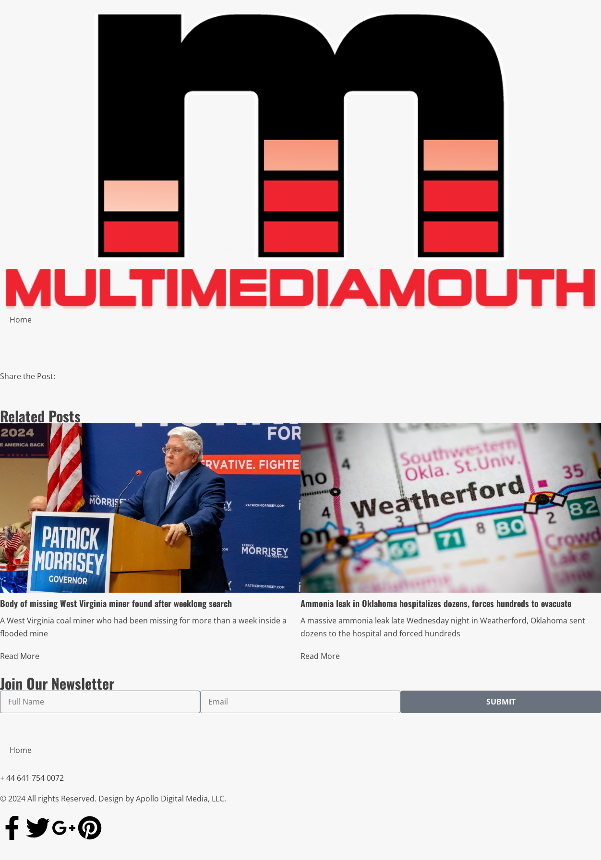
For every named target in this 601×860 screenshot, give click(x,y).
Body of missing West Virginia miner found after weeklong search (116, 603)
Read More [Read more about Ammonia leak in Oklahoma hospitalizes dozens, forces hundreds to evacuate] (320, 656)
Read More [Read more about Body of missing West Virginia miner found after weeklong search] (19, 656)
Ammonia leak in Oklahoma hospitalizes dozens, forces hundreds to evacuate (435, 603)
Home (21, 319)
